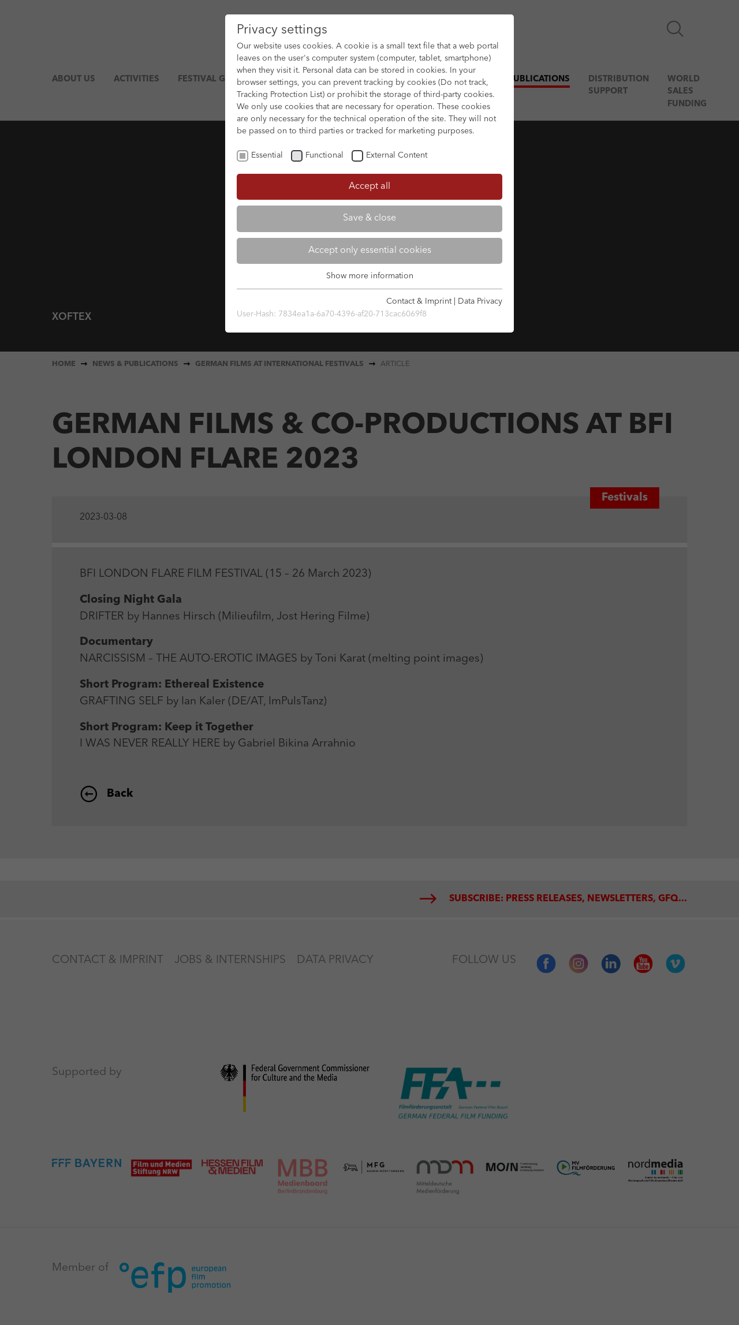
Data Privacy (480, 301)
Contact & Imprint (418, 301)
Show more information (369, 276)
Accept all (369, 186)
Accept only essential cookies (369, 250)
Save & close (369, 218)
